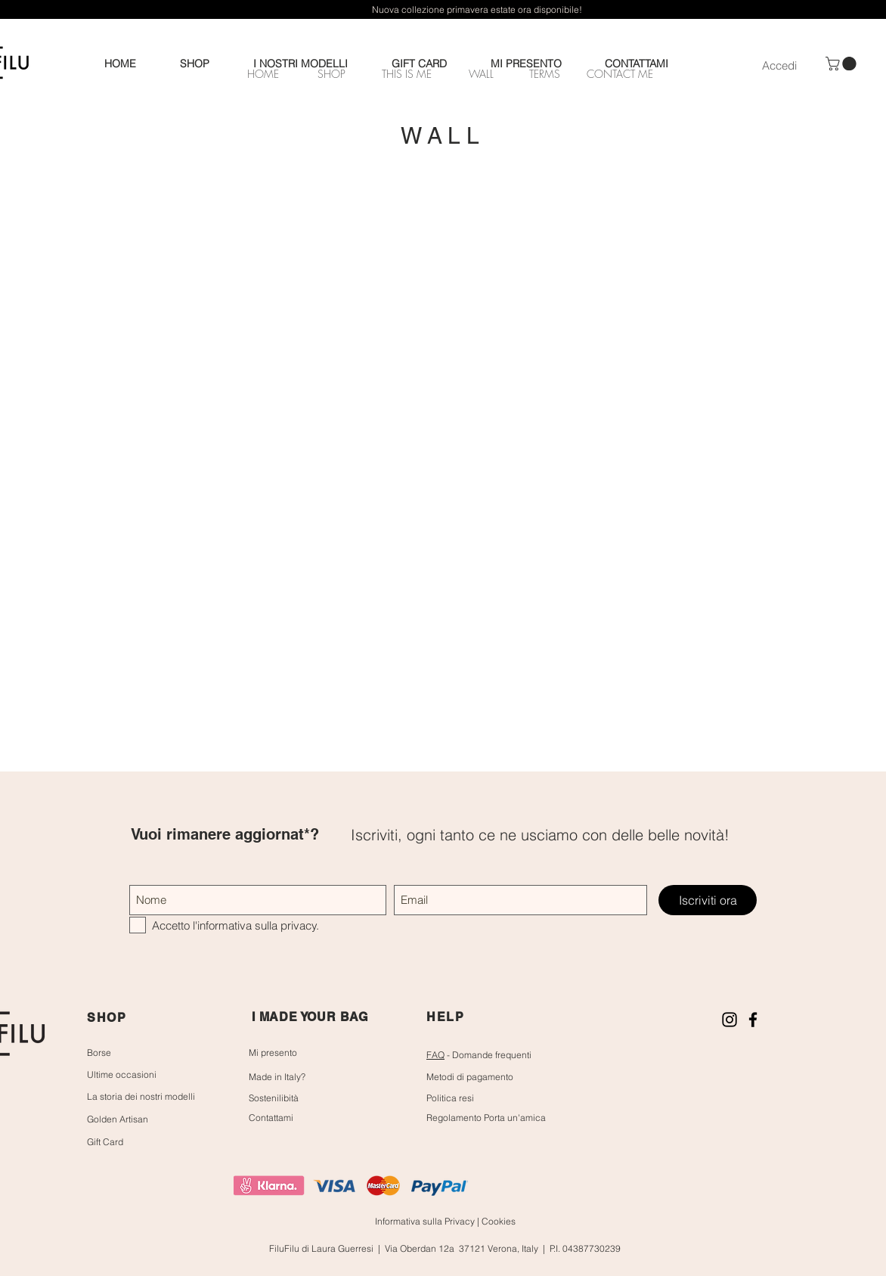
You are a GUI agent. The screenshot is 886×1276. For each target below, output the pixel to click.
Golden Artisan (117, 1119)
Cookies (499, 1221)
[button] (843, 63)
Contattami (271, 1117)
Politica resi (450, 1098)
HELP (445, 1017)
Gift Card (105, 1141)
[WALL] (481, 73)
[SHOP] (331, 73)
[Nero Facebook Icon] (753, 1019)
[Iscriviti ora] (707, 900)
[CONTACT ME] (619, 73)
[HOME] (262, 73)
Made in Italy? (277, 1076)
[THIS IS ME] (406, 73)
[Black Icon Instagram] (729, 1019)
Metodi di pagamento (469, 1076)
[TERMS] (544, 73)
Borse (99, 1052)
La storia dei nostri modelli (141, 1096)
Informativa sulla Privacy (426, 1221)
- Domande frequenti (478, 1054)
